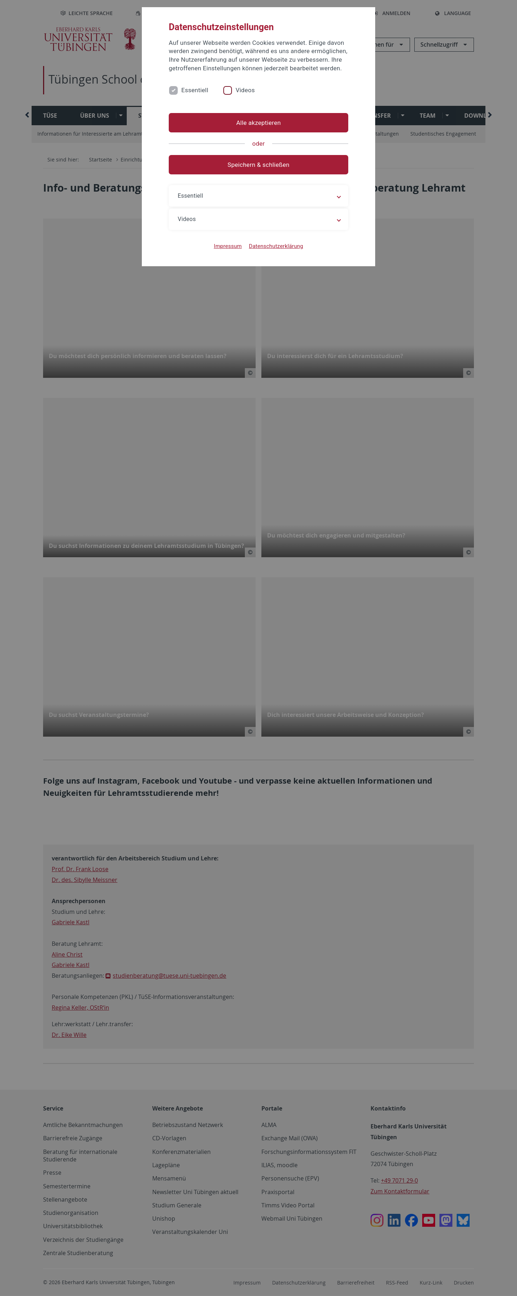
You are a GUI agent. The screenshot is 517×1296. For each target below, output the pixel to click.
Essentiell (194, 90)
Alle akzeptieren (258, 122)
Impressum (228, 246)
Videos (245, 90)
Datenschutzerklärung (276, 246)
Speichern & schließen (258, 164)
